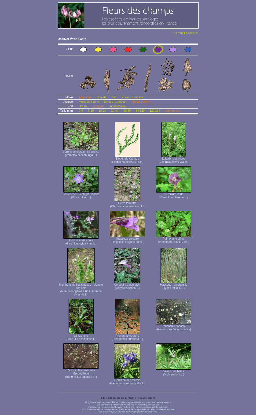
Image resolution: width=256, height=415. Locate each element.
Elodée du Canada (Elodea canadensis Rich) (127, 159)
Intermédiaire (118, 106)
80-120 (140, 110)
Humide (101, 97)
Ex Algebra (130, 398)
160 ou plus (172, 110)
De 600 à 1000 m (114, 101)
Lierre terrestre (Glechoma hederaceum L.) (127, 203)
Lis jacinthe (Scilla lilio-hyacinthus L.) (81, 336)
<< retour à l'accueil (186, 33)
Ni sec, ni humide (132, 97)
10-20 (102, 110)
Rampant (98, 106)
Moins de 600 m (89, 101)
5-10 (91, 110)
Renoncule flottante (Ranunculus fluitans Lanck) (173, 326)
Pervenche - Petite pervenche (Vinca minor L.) (80, 194)
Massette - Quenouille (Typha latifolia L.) (173, 285)
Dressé (83, 106)
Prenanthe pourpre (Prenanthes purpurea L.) (127, 336)
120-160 (155, 110)
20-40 (114, 110)
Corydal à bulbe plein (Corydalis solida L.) (127, 285)
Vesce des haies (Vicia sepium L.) (173, 371)
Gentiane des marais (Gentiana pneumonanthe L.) (127, 380)
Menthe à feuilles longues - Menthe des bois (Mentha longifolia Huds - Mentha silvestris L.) (81, 288)
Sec (113, 97)
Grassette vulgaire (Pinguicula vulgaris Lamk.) (127, 239)
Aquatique (85, 97)
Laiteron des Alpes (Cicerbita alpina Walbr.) (174, 159)
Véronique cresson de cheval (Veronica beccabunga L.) (81, 152)
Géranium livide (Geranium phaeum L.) (173, 194)
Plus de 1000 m (140, 101)
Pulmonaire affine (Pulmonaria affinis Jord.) (173, 239)
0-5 (81, 110)
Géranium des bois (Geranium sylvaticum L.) (81, 240)
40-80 (127, 110)
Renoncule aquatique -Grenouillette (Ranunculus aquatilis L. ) (81, 372)
